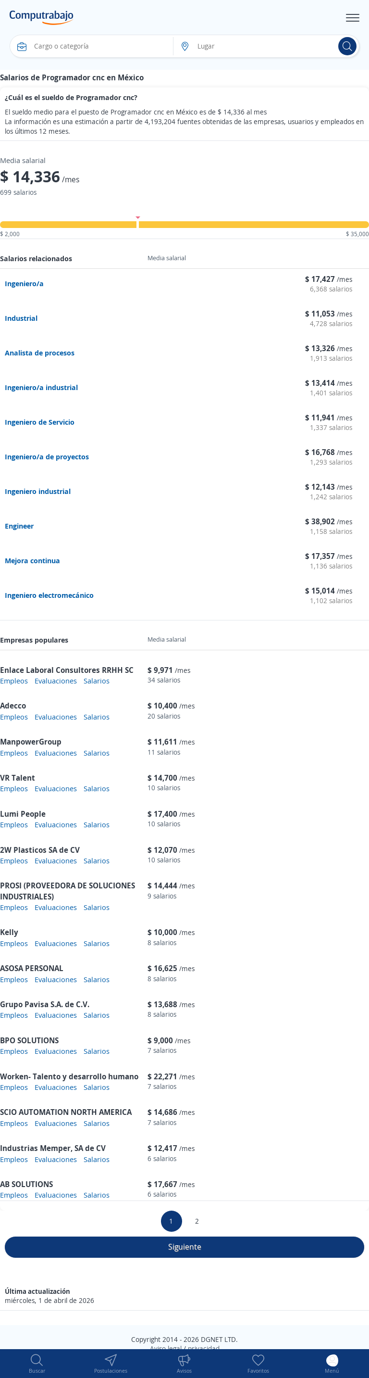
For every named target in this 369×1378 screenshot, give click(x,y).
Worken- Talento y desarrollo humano (69, 1076)
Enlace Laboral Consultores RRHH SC (67, 670)
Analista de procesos (39, 352)
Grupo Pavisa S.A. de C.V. (44, 1004)
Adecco (13, 705)
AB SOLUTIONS (26, 1184)
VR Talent (17, 777)
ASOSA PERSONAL (31, 968)
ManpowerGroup (31, 741)
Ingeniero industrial (38, 491)
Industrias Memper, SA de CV (53, 1148)
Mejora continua (32, 560)
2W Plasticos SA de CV (40, 850)
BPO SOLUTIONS (29, 1040)
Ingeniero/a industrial (41, 387)
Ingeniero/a (24, 283)
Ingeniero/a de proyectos (47, 456)
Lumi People (23, 814)
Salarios (97, 680)
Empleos (14, 680)
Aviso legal (166, 1348)
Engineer (19, 526)
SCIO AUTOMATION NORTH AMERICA (66, 1112)
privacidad (204, 1348)
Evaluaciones (56, 680)
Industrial (21, 318)
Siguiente (184, 1246)
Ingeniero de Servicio (39, 422)
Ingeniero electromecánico (49, 595)
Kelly (9, 932)
